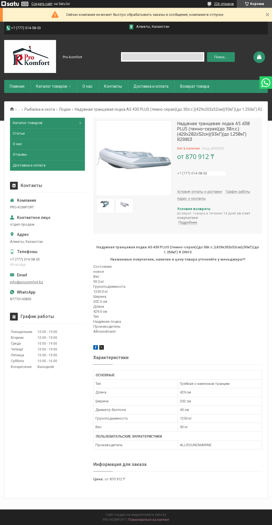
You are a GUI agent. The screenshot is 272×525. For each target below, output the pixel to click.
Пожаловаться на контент (148, 520)
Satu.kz (160, 515)
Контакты (113, 86)
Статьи (19, 133)
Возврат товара (194, 86)
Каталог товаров (51, 86)
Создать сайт (41, 4)
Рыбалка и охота (39, 109)
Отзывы (20, 154)
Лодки (64, 109)
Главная (17, 86)
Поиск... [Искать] (221, 57)
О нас (87, 86)
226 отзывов (224, 4)
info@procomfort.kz (26, 282)
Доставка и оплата (151, 86)
